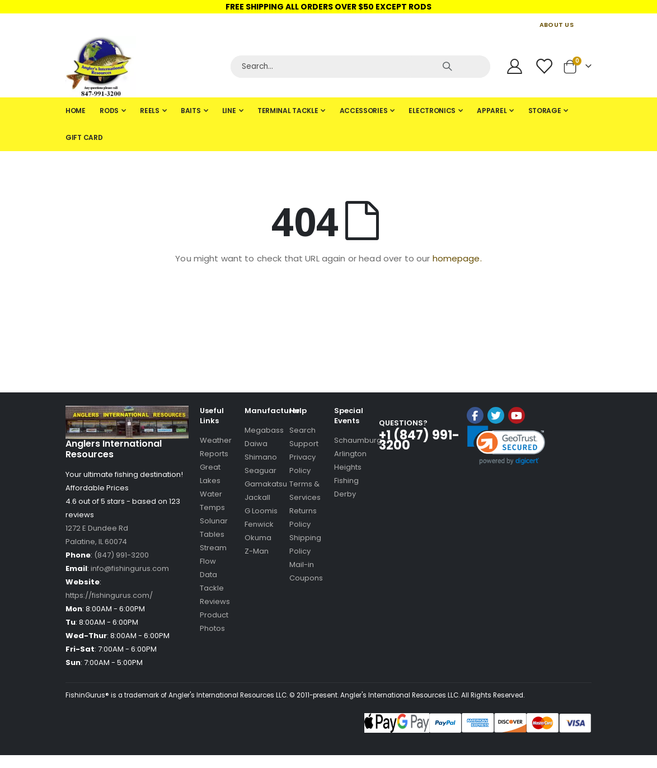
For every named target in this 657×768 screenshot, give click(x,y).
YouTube (516, 415)
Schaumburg (358, 440)
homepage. (457, 258)
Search (302, 430)
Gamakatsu (266, 484)
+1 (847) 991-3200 (419, 440)
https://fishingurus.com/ (109, 595)
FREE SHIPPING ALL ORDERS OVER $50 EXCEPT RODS (328, 6)
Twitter (495, 415)
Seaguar (260, 470)
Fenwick (259, 524)
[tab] (328, 124)
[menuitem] (75, 110)
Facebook (475, 415)
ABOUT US (556, 24)
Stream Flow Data (213, 561)
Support (303, 443)
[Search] (360, 66)
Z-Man (257, 551)
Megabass (264, 430)
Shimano (261, 457)
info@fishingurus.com (130, 568)
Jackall (257, 497)
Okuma (258, 537)
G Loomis (261, 510)
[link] (506, 445)
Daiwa (256, 443)
